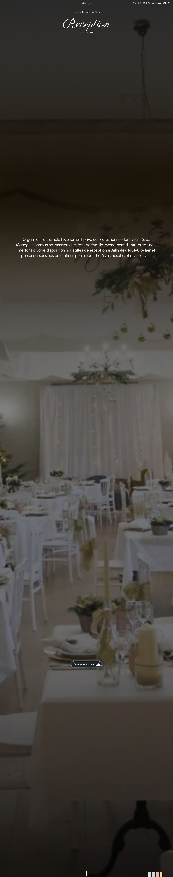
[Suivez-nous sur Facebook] (164, 3)
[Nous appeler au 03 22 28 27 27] (134, 3)
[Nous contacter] (139, 3)
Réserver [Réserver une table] (156, 3)
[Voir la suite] (86, 874)
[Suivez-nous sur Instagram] (168, 3)
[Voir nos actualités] (144, 3)
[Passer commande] (148, 3)
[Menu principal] (4, 3)
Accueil (76, 12)
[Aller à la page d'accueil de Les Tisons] (86, 3)
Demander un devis (87, 664)
